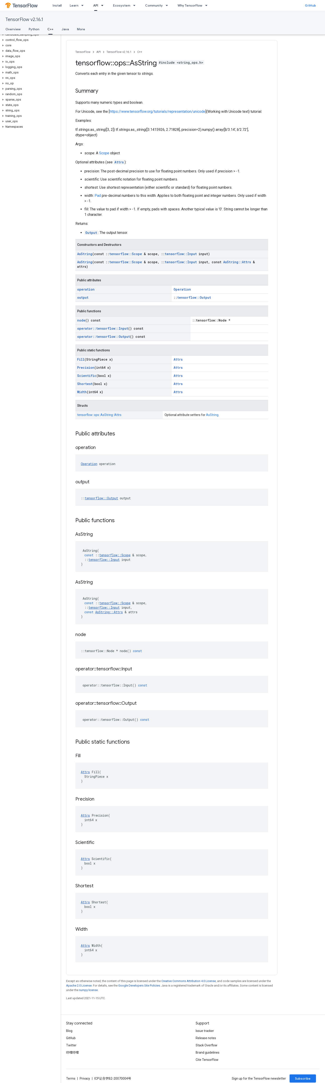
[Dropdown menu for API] (103, 5)
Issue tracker (205, 1031)
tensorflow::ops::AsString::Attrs (99, 415)
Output (91, 232)
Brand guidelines (207, 1052)
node (81, 320)
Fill (80, 359)
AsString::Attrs (237, 262)
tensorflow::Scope (125, 254)
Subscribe (303, 1078)
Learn (74, 5)
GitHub (310, 5)
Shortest (85, 384)
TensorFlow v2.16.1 (24, 19)
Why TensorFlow (190, 5)
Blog (69, 1031)
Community (154, 5)
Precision (85, 367)
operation (86, 289)
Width (82, 392)
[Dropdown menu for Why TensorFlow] (207, 5)
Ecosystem (121, 5)
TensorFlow (83, 52)
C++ (139, 52)
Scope (104, 153)
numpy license (88, 990)
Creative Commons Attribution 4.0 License (188, 981)
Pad (98, 195)
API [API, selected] (95, 5)
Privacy (85, 1078)
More (81, 29)
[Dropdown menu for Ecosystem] (135, 5)
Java (65, 29)
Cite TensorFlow (207, 1060)
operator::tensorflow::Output (103, 336)
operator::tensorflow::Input (102, 328)
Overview (13, 29)
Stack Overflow (206, 1045)
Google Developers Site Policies (139, 985)
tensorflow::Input (181, 254)
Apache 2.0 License (79, 985)
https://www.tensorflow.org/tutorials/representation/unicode (157, 111)
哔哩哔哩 (72, 1052)
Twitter (71, 1045)
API (98, 52)
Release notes (206, 1038)
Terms (70, 1078)
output (82, 297)
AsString (84, 254)
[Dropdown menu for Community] (168, 5)
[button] (29, 34)
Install (57, 5)
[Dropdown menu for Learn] (83, 5)
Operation (182, 289)
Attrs (119, 162)
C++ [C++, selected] (50, 29)
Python (34, 29)
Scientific (86, 376)
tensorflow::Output (194, 297)
